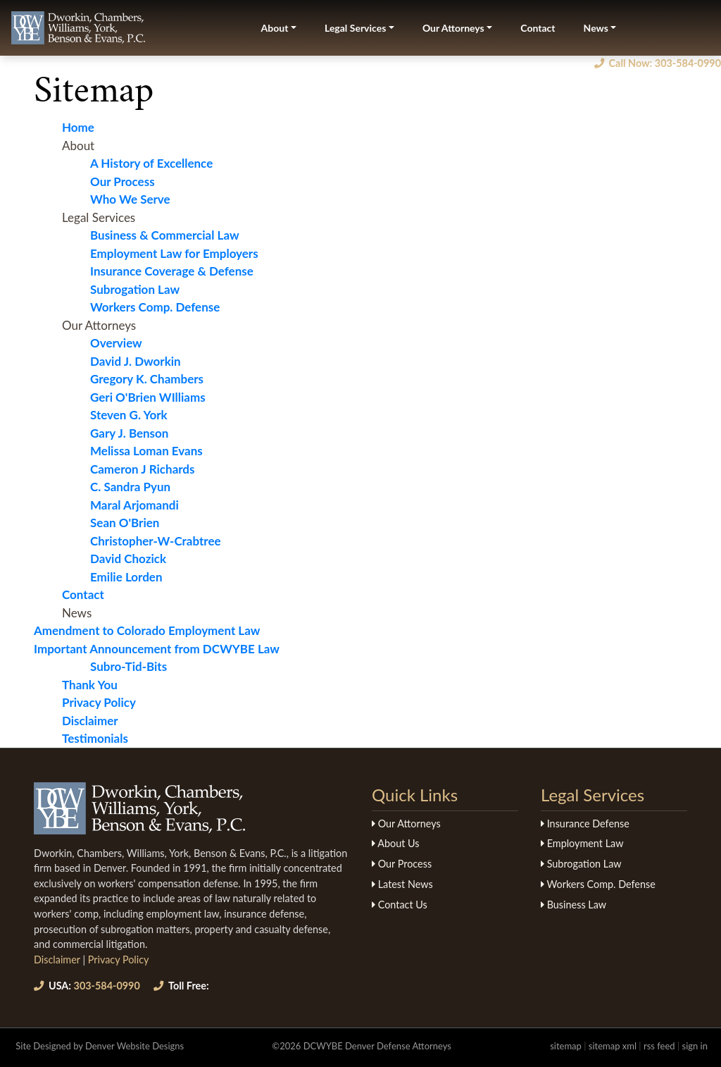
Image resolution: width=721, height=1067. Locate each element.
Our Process (122, 181)
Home (78, 127)
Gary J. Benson (129, 433)
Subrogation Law (135, 289)
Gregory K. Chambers (146, 378)
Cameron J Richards (142, 469)
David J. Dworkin (135, 361)
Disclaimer (90, 720)
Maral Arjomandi (134, 505)
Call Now (657, 63)
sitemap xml (613, 1045)
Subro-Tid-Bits (128, 666)
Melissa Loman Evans (146, 450)
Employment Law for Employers (174, 253)
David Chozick (128, 558)
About (275, 28)
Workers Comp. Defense (155, 307)
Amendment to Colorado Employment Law (147, 630)
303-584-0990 (87, 986)
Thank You (90, 684)
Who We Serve (130, 199)
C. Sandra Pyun (130, 486)
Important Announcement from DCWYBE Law (157, 648)
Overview (116, 342)
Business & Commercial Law (164, 235)
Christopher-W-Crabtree (155, 541)
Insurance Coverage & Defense (171, 271)
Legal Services (355, 28)
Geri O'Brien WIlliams (148, 397)
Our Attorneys (453, 28)
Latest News (402, 884)
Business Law (573, 905)
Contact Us (399, 905)
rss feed (659, 1045)
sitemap (566, 1045)
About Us (395, 843)
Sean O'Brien (124, 522)
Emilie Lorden (126, 576)
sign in (695, 1045)
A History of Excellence (151, 163)
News (596, 28)
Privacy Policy (99, 702)
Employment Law (582, 843)
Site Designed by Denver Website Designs (99, 1045)
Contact (537, 28)
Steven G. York (129, 414)
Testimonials (95, 738)
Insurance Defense (585, 823)
